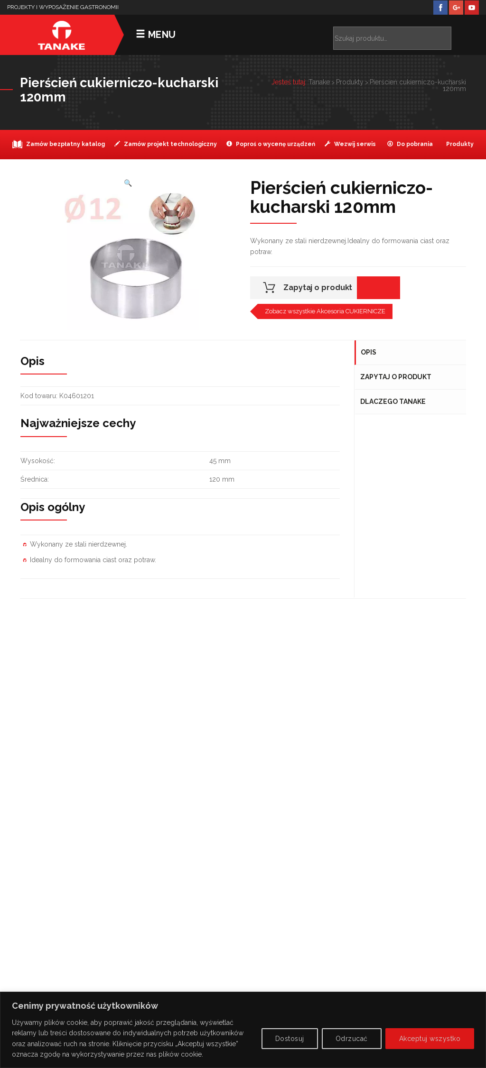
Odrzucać (352, 1038)
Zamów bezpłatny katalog (58, 144)
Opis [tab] (368, 352)
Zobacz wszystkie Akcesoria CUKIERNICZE (325, 311)
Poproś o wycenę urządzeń (270, 144)
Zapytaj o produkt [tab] (396, 377)
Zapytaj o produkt (317, 287)
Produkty (459, 144)
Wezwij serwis (350, 144)
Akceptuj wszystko (430, 1038)
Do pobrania (410, 144)
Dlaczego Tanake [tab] (393, 401)
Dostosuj (289, 1038)
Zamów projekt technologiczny (165, 144)
